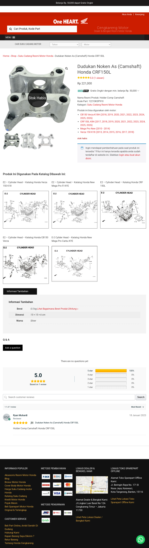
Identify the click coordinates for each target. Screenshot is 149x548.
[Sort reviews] (137, 400)
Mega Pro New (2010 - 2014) (95, 123)
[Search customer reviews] (69, 391)
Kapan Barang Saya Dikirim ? (19, 529)
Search (140, 390)
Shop (13, 50)
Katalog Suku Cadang (16, 489)
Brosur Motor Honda (15, 475)
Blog (7, 472)
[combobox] (42, 23)
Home (6, 50)
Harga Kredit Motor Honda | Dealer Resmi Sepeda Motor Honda (74, 15)
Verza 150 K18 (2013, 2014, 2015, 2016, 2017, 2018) (107, 127)
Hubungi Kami (12, 526)
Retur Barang (11, 533)
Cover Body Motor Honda (18, 479)
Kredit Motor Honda (15, 493)
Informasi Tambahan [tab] (17, 286)
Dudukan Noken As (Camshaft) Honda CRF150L (56, 416)
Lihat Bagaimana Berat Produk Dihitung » (57, 303)
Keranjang (139, 8)
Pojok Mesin (11, 496)
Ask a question (12, 341)
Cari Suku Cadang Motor (28, 39)
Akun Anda (127, 8)
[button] (8, 32)
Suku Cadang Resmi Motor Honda (35, 50)
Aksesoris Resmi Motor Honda (20, 469)
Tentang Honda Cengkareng (19, 536)
